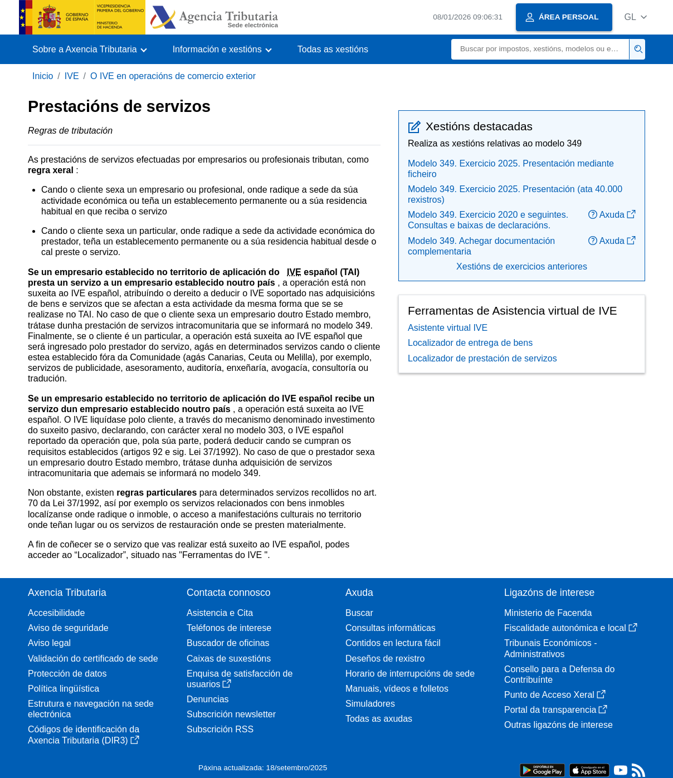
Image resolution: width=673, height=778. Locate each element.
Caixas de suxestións (229, 658)
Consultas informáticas (390, 628)
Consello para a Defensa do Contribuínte (559, 674)
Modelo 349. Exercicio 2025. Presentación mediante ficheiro (511, 169)
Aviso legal (49, 643)
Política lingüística (63, 688)
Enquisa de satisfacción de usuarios (239, 679)
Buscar (359, 613)
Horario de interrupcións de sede (410, 673)
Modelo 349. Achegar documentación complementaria (481, 246)
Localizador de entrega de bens (470, 343)
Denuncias (208, 699)
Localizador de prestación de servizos (482, 358)
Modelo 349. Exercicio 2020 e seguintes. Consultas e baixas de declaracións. (488, 220)
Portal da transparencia (555, 710)
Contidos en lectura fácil (393, 643)
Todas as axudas (378, 718)
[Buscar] (540, 49)
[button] (635, 17)
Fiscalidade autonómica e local (570, 628)
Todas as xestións (333, 49)
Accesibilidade (56, 613)
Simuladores (370, 703)
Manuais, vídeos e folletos (396, 688)
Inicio (42, 76)
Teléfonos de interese (229, 628)
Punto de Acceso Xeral (555, 694)
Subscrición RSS (220, 729)
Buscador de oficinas (228, 643)
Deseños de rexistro (385, 658)
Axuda (612, 214)
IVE (72, 76)
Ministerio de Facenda (548, 613)
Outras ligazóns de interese (558, 725)
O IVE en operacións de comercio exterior (173, 76)
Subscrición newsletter (231, 714)
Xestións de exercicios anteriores (521, 266)
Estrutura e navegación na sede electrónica (91, 709)
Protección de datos (67, 673)
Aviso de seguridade (68, 628)
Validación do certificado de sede (93, 658)
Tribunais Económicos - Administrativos (550, 648)
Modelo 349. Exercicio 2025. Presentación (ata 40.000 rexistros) (515, 194)
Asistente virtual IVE (447, 327)
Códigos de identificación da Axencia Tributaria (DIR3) (83, 735)
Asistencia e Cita (220, 613)
